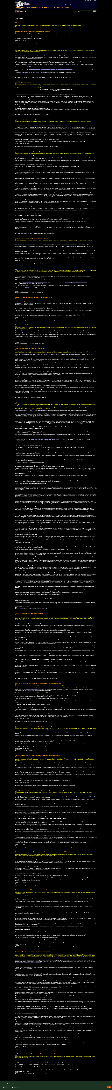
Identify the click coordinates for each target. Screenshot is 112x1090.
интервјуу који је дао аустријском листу (43, 439)
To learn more (3, 1084)
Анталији (37, 689)
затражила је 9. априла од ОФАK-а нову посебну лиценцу (36, 282)
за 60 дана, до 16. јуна (74, 960)
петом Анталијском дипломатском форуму (68, 841)
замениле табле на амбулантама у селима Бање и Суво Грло (45, 313)
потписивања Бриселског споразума (64, 857)
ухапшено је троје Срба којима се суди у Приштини (34, 72)
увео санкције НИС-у (25, 287)
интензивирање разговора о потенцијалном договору (29, 962)
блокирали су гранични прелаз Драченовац (39, 1059)
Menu (17, 11)
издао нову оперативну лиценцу (31, 279)
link (16, 24)
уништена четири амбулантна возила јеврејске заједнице (32, 244)
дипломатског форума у (29, 689)
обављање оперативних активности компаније (76, 282)
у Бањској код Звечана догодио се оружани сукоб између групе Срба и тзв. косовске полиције (51, 69)
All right (109, 1087)
